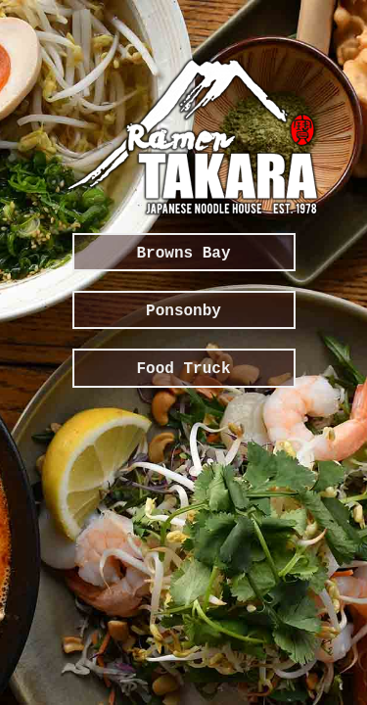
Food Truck (183, 369)
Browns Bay (183, 253)
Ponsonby (183, 311)
